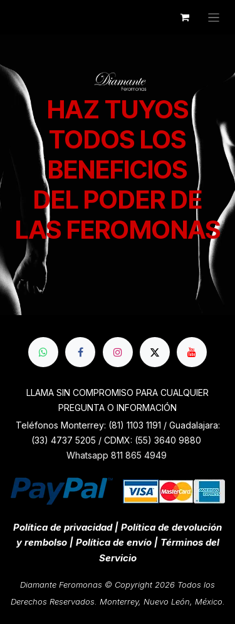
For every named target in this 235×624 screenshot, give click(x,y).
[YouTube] (192, 352)
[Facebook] (80, 352)
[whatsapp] (43, 352)
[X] (155, 352)
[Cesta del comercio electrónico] (185, 17)
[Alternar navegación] (214, 17)
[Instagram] (118, 352)
